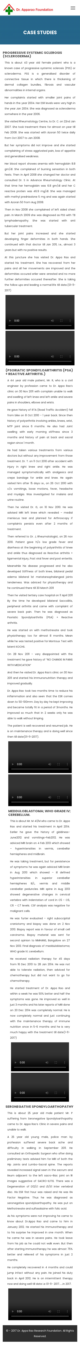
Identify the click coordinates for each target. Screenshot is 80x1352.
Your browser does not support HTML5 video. (40, 312)
